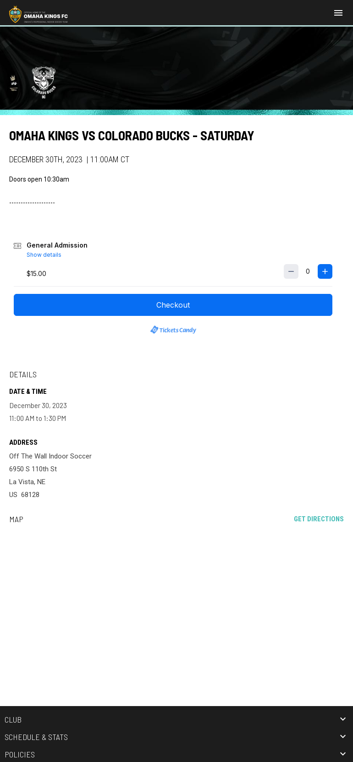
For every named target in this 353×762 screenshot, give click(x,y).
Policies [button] (20, 754)
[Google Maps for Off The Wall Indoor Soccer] (176, 601)
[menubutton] (338, 12)
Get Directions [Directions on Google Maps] (319, 519)
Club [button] (13, 719)
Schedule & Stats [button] (36, 737)
